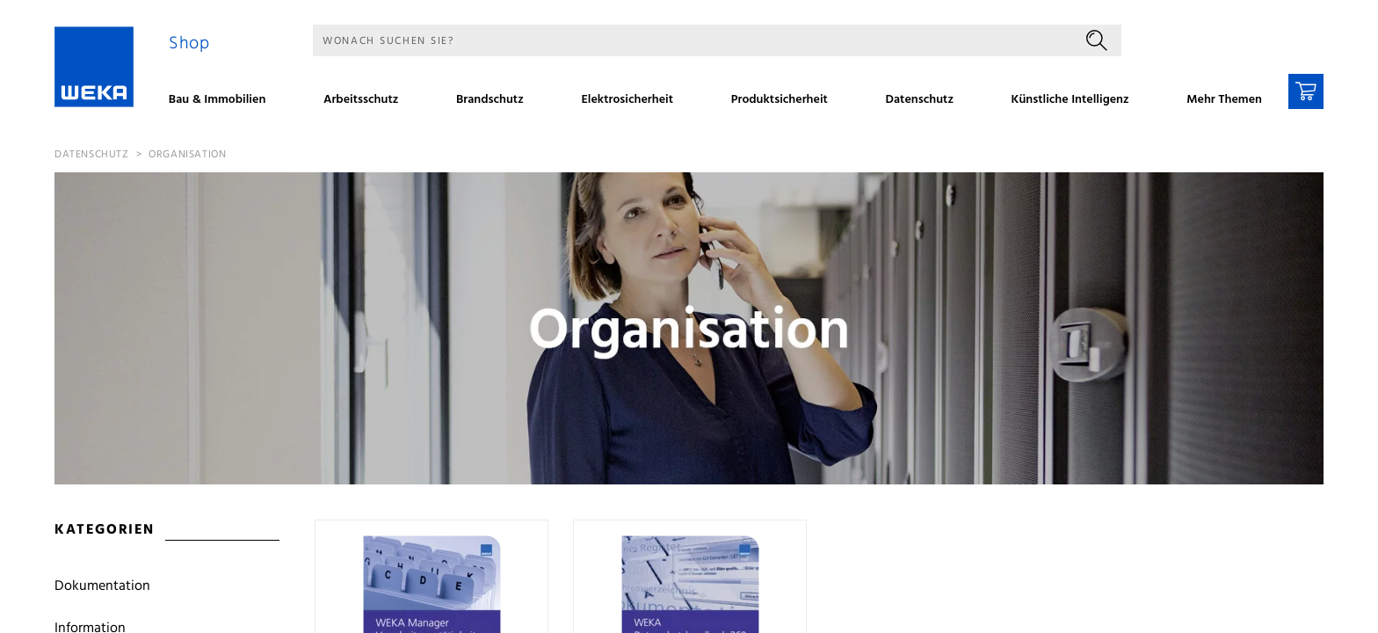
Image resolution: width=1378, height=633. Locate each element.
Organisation (187, 155)
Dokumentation (102, 586)
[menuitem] (223, 102)
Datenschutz (91, 155)
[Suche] (692, 40)
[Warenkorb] (1306, 91)
